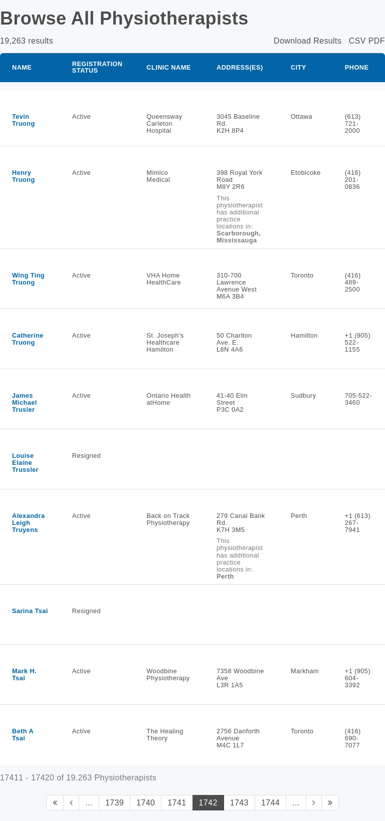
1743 (239, 802)
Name (22, 67)
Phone (357, 67)
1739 (114, 802)
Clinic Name (168, 67)
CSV (357, 41)
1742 (208, 802)
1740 (145, 802)
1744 (270, 802)
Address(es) (240, 67)
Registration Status (97, 67)
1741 (176, 802)
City (298, 67)
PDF (376, 41)
